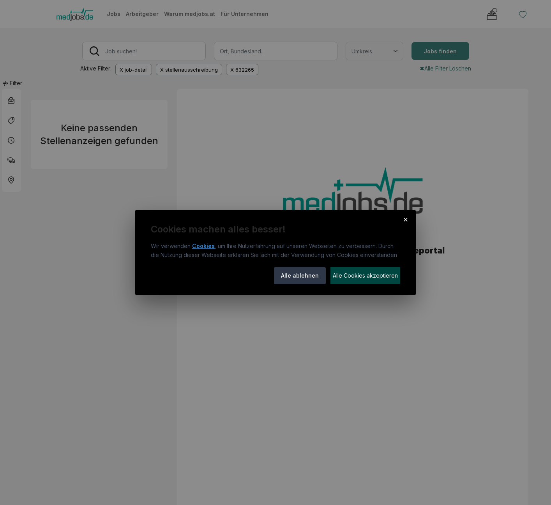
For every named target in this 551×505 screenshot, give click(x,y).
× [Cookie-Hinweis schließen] (405, 219)
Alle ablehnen (300, 275)
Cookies (203, 246)
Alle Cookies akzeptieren (365, 275)
